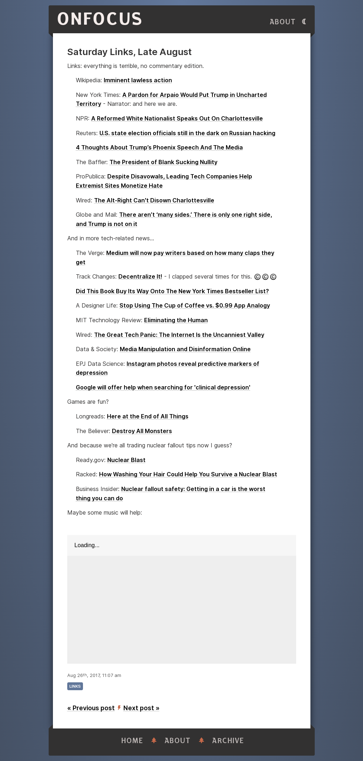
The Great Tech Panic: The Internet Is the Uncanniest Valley (179, 334)
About (283, 22)
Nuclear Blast (126, 459)
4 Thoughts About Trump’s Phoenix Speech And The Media (159, 147)
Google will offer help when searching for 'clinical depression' (163, 387)
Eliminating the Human (176, 320)
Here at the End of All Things (147, 416)
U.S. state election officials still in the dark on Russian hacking (187, 133)
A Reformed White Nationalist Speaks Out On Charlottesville (177, 118)
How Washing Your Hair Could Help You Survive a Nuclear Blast (188, 474)
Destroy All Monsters (142, 430)
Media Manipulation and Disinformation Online (185, 349)
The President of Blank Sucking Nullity (163, 162)
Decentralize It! (140, 276)
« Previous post (91, 708)
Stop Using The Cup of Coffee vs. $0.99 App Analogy (194, 305)
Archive (228, 741)
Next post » (141, 708)
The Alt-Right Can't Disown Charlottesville (154, 200)
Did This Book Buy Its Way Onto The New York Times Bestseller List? (172, 291)
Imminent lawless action (138, 80)
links (75, 686)
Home (132, 741)
